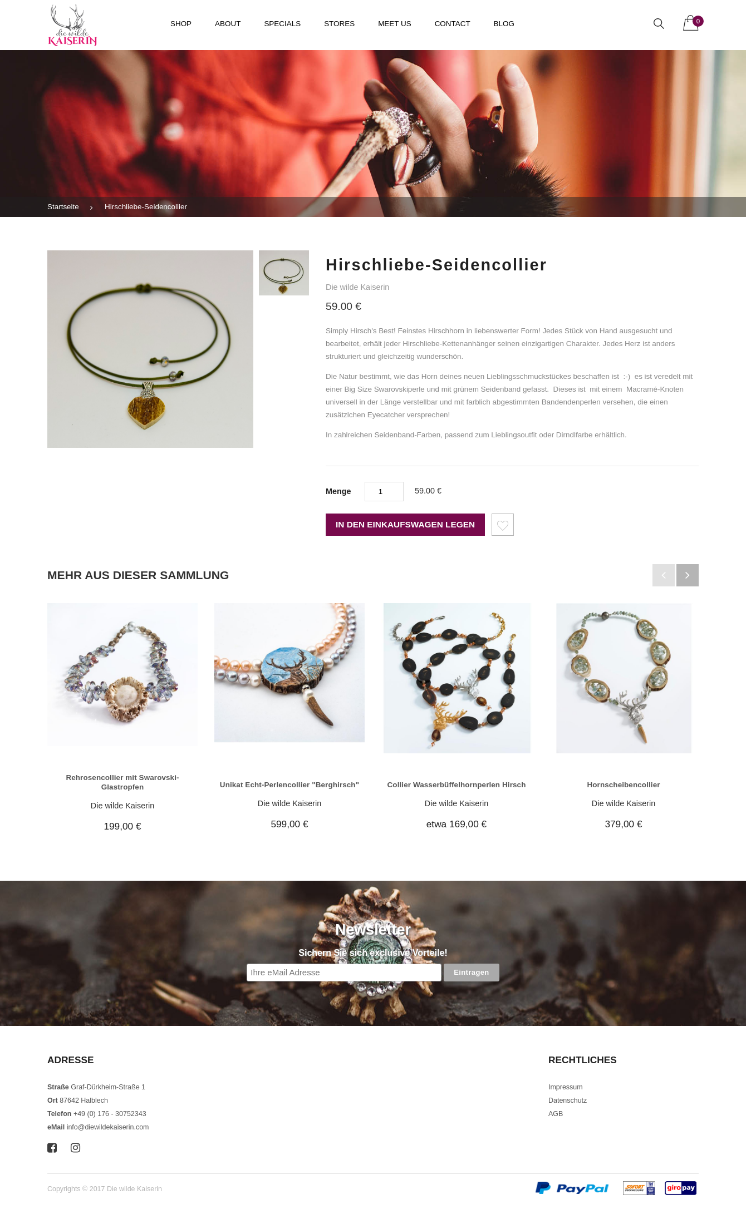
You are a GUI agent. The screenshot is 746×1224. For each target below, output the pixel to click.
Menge (338, 491)
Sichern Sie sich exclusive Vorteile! (372, 953)
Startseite (63, 207)
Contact (452, 23)
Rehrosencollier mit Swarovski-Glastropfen (122, 782)
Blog (504, 23)
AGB (555, 1114)
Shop (181, 23)
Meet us (394, 23)
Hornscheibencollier (623, 785)
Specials (282, 23)
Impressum (565, 1087)
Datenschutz (567, 1100)
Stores (339, 23)
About (228, 23)
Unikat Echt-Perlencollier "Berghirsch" (289, 785)
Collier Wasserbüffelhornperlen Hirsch (456, 785)
